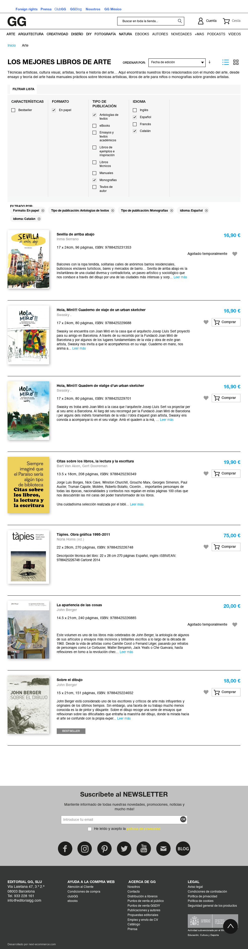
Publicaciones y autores (144, 910)
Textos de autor (106, 189)
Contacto (134, 891)
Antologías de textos (109, 117)
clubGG (73, 896)
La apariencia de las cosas (79, 605)
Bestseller (25, 110)
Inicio (12, 45)
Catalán (145, 131)
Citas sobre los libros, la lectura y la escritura (95, 461)
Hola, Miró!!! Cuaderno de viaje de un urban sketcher (101, 310)
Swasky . (64, 315)
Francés (145, 124)
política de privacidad (144, 829)
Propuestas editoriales (143, 915)
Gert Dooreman (94, 466)
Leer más (180, 277)
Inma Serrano (68, 239)
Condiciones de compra (84, 891)
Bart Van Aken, (69, 466)
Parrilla (236, 62)
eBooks (105, 125)
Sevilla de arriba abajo (76, 234)
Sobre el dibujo (70, 680)
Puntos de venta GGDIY (144, 905)
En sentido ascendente (210, 62)
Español (145, 117)
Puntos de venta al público (146, 901)
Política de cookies (200, 901)
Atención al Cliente (81, 887)
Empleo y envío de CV (143, 920)
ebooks (73, 901)
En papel (65, 110)
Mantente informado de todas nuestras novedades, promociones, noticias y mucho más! (124, 807)
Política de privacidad (202, 896)
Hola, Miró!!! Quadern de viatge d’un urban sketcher (100, 386)
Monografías (108, 180)
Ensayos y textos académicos (108, 136)
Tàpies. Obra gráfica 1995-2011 (83, 534)
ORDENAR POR (134, 62)
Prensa (132, 929)
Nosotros (134, 887)
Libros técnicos (105, 164)
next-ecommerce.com (42, 944)
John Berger (67, 610)
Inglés (144, 110)
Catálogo (134, 924)
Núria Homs (66, 539)
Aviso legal (195, 887)
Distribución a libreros (143, 896)
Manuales (106, 173)
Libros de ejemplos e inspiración (107, 151)
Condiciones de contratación (207, 891)
